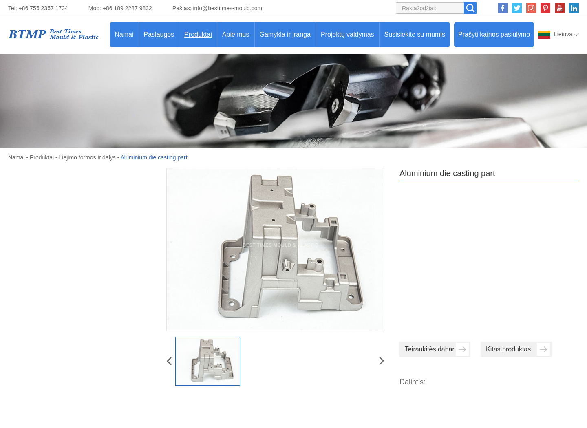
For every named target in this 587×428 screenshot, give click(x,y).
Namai (124, 34)
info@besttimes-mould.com (227, 8)
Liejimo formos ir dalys (87, 157)
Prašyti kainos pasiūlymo (494, 34)
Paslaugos (159, 34)
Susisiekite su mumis (414, 34)
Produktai (198, 34)
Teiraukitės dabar (437, 349)
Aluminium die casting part (153, 157)
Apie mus (235, 34)
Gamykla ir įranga (285, 34)
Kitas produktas (518, 349)
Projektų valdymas (347, 34)
